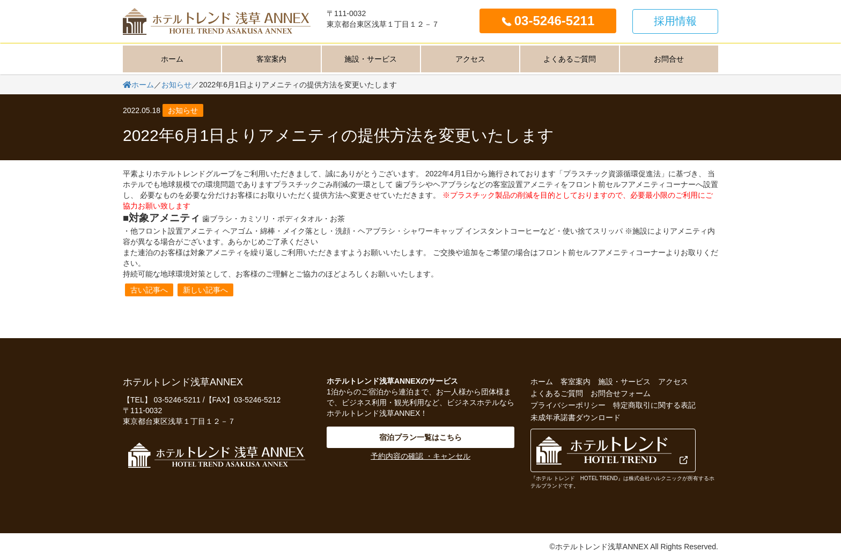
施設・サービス (370, 59)
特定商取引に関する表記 (654, 405)
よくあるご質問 (569, 59)
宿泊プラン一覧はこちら (420, 437)
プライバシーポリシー (568, 405)
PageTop (814, 544)
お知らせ (183, 110)
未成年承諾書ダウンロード (575, 417)
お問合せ (669, 59)
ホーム (172, 59)
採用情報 (675, 21)
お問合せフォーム (621, 393)
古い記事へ (149, 290)
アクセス (470, 59)
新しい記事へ (205, 290)
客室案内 (271, 59)
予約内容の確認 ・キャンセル (420, 456)
